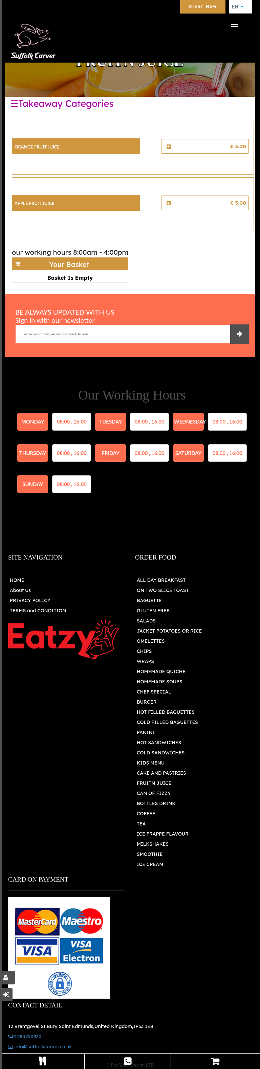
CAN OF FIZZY (154, 793)
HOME (17, 580)
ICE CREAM (150, 864)
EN (238, 7)
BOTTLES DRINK (156, 803)
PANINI (146, 732)
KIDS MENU (151, 763)
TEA (141, 824)
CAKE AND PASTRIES (161, 773)
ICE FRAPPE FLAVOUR (163, 834)
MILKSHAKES (153, 844)
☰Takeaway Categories (61, 103)
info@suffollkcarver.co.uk (40, 1047)
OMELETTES (151, 641)
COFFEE (146, 814)
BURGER (147, 702)
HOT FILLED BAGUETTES (166, 712)
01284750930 (24, 1036)
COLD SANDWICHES (161, 753)
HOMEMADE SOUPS (159, 682)
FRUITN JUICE (154, 783)
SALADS (146, 621)
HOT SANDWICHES (159, 743)
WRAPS (145, 661)
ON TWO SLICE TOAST (163, 590)
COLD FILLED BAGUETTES (167, 722)
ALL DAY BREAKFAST (161, 580)
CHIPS (144, 651)
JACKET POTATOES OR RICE (169, 631)
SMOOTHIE (149, 854)
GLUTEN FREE (153, 611)
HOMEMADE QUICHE (161, 671)
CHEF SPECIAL (154, 692)
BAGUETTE (149, 600)
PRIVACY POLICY (30, 600)
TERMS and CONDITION (38, 611)
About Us (20, 590)
